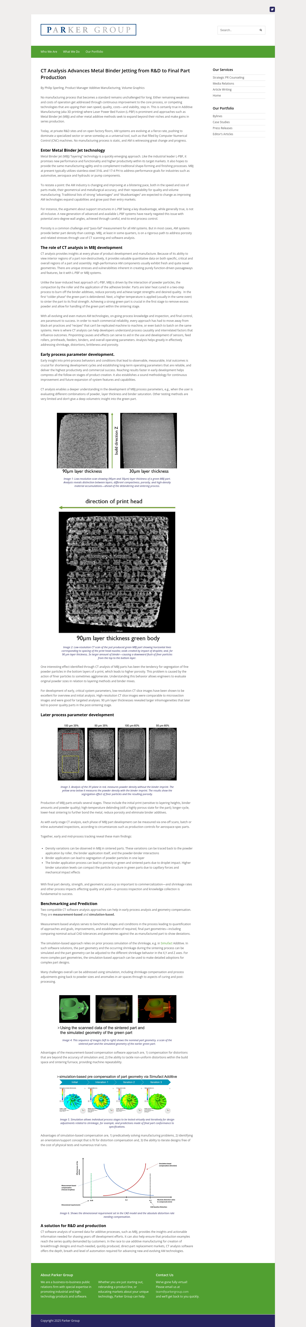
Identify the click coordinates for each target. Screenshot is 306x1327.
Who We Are (49, 52)
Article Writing (222, 89)
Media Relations (223, 83)
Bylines (217, 116)
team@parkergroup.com (172, 1292)
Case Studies (221, 122)
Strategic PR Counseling (228, 77)
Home (217, 95)
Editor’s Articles (223, 134)
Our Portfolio (94, 52)
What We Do (71, 52)
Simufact (167, 943)
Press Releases (222, 128)
